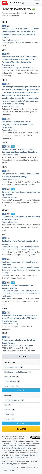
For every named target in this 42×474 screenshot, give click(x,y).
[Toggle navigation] (37, 2)
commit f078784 (8, 470)
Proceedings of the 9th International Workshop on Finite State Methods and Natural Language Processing (21, 73)
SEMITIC (7, 410)
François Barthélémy (10, 106)
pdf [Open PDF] (4, 26)
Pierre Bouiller (25, 267)
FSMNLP (7, 419)
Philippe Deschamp (11, 367)
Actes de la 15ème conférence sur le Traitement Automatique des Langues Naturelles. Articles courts (21, 160)
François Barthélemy (10, 40)
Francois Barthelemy (10, 323)
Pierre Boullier (25, 246)
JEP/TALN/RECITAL (12, 400)
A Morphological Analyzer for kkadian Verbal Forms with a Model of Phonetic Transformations (19, 318)
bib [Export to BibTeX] (8, 26)
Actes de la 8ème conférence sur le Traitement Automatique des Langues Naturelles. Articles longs (20, 301)
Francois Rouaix (26, 345)
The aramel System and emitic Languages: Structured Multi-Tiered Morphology (18, 124)
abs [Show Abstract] (13, 146)
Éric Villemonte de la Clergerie (24, 249)
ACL (5, 405)
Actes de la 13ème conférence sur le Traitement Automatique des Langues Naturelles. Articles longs (21, 227)
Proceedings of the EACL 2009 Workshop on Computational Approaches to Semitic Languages (20, 135)
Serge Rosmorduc (27, 67)
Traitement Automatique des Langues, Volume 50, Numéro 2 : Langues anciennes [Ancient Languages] (20, 112)
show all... (21, 390)
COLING (7, 414)
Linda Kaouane (18, 270)
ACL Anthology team (9, 464)
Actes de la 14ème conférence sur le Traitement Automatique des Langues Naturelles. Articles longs (21, 202)
